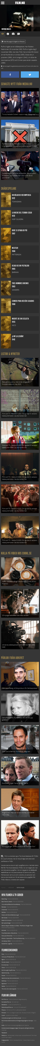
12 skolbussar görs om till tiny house (11, 1018)
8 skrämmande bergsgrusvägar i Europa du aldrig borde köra (18, 1028)
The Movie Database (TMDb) (14, 868)
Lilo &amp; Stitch (6, 941)
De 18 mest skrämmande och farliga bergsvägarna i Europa (17, 1020)
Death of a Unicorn (7, 920)
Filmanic (4, 1012)
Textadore (4, 1032)
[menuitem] (3, 888)
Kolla (3, 1025)
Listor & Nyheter (10, 354)
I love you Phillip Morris (8, 957)
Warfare (4, 912)
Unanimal (4, 909)
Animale (4, 930)
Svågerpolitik (5, 1040)
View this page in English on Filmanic (13, 41)
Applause (4, 983)
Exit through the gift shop (8, 970)
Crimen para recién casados (27, 60)
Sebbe (3, 986)
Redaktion (4, 1004)
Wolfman (4, 981)
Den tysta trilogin (6, 923)
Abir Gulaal (4, 917)
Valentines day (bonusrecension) (10, 978)
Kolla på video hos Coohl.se (16, 553)
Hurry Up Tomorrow (7, 935)
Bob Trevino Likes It (7, 901)
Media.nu (4, 1035)
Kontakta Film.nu (6, 1002)
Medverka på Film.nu (7, 1007)
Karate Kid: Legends (7, 943)
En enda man (5, 965)
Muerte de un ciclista (13, 55)
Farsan (3, 975)
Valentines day (5, 973)
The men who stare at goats (9, 989)
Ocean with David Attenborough (10, 915)
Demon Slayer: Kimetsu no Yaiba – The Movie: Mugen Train (17, 925)
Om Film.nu (5, 999)
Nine (3, 954)
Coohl (3, 1015)
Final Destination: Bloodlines (9, 933)
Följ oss (4, 1010)
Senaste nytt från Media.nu (16, 84)
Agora (3, 959)
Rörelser (4, 907)
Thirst (3, 967)
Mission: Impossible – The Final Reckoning (13, 938)
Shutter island (5, 962)
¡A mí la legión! (18, 57)
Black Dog (4, 899)
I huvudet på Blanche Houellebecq (11, 904)
